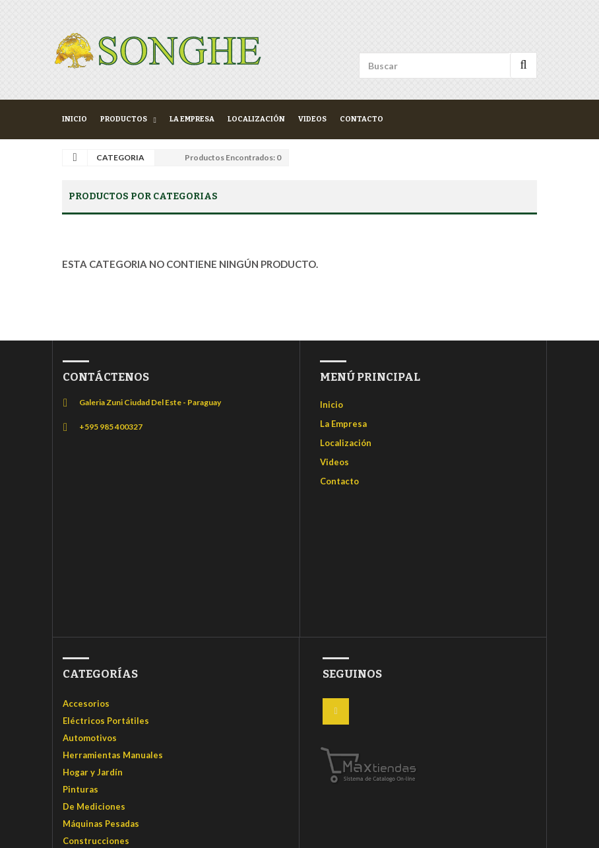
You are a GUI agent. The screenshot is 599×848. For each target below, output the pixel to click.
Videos (312, 119)
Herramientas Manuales (113, 755)
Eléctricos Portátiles (106, 720)
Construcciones (96, 840)
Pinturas (80, 789)
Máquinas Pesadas (101, 823)
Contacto (361, 119)
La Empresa (192, 119)
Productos (123, 119)
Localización (256, 119)
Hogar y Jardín (93, 772)
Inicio (74, 119)
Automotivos (90, 738)
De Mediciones (94, 806)
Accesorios (86, 703)
